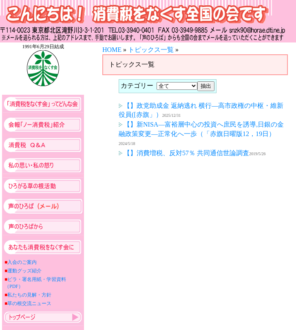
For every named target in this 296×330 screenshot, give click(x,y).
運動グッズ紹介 (24, 271)
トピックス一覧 (151, 49)
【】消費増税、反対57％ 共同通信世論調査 (184, 152)
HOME (111, 49)
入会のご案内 (22, 262)
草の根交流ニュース (29, 303)
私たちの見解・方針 (29, 295)
